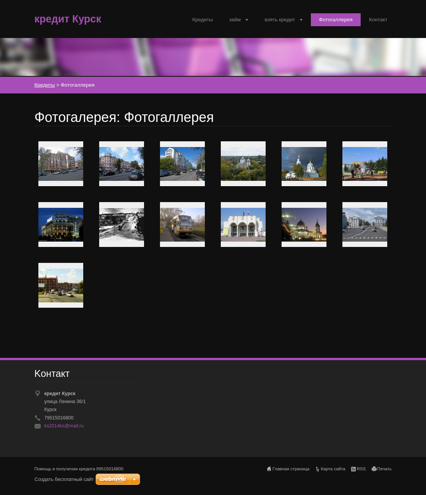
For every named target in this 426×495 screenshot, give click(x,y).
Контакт (378, 19)
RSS (361, 469)
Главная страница (290, 469)
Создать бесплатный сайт (64, 479)
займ (235, 19)
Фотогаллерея (336, 19)
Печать (384, 469)
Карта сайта (333, 469)
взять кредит (279, 19)
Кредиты (202, 19)
